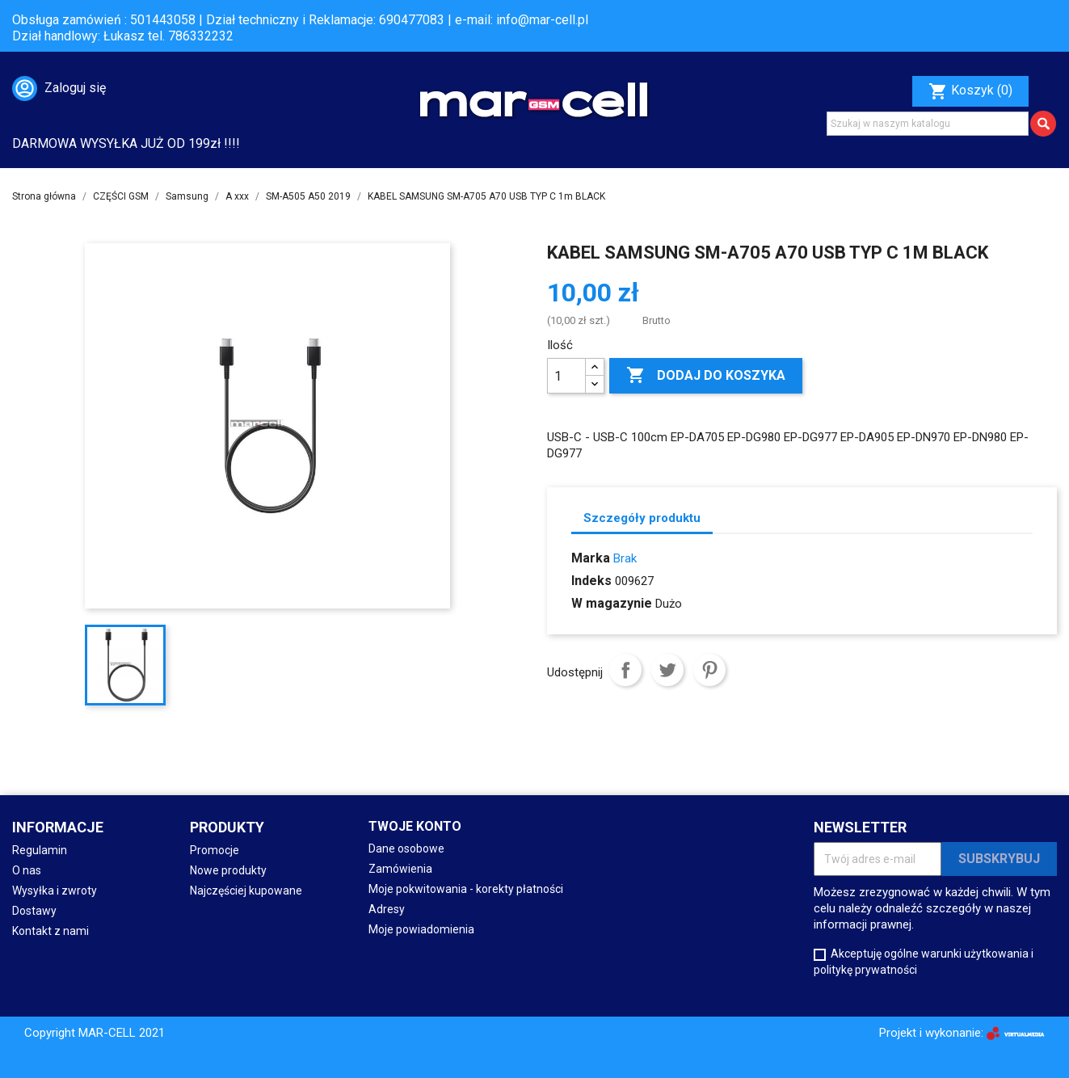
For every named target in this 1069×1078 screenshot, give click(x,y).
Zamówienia (400, 868)
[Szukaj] (928, 124)
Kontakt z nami (50, 930)
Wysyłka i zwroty (54, 890)
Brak (625, 558)
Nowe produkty (228, 870)
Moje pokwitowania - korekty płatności (465, 888)
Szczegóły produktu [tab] (642, 518)
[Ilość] (566, 376)
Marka (590, 558)
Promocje (214, 850)
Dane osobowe (406, 848)
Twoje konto (414, 826)
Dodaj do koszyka (705, 375)
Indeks (591, 580)
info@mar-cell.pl (542, 19)
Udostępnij (625, 670)
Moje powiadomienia (421, 929)
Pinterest (709, 670)
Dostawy (34, 910)
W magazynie (611, 603)
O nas (26, 870)
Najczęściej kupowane (246, 890)
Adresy (386, 909)
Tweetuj (667, 670)
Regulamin (39, 850)
